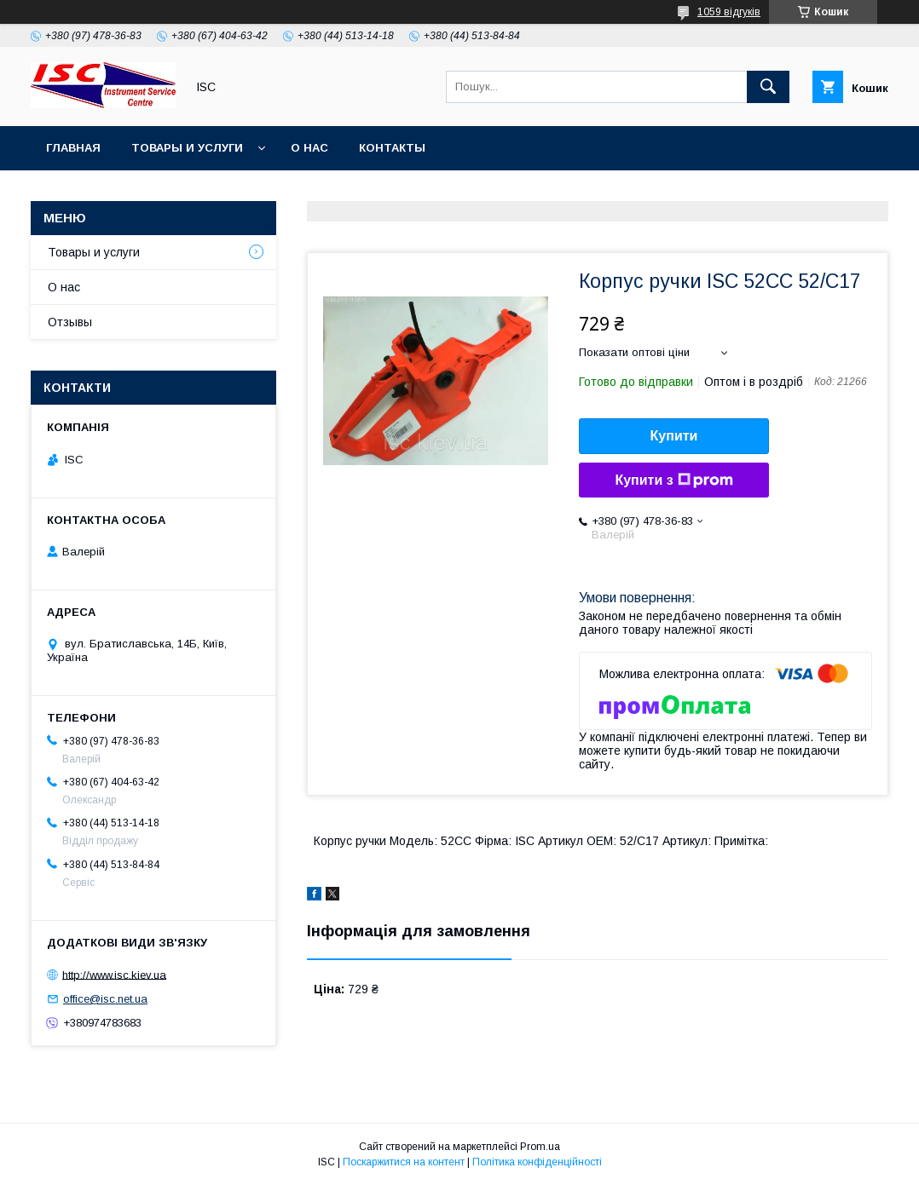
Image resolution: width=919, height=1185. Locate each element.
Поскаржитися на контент (404, 1162)
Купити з (673, 480)
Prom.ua (540, 1147)
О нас (309, 147)
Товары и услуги (187, 147)
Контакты (392, 147)
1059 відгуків (728, 12)
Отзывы (70, 322)
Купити (674, 436)
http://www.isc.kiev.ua (114, 974)
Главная (73, 147)
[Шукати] (768, 87)
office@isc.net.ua (105, 998)
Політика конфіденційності (537, 1162)
